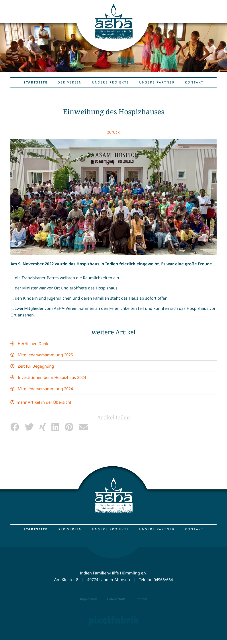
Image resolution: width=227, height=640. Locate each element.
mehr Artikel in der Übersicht (44, 402)
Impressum (88, 599)
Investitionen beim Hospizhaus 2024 (51, 377)
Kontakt (141, 599)
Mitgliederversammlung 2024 (45, 388)
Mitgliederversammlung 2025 (45, 354)
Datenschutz (116, 599)
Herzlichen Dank (32, 343)
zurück (113, 132)
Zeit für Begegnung (35, 366)
